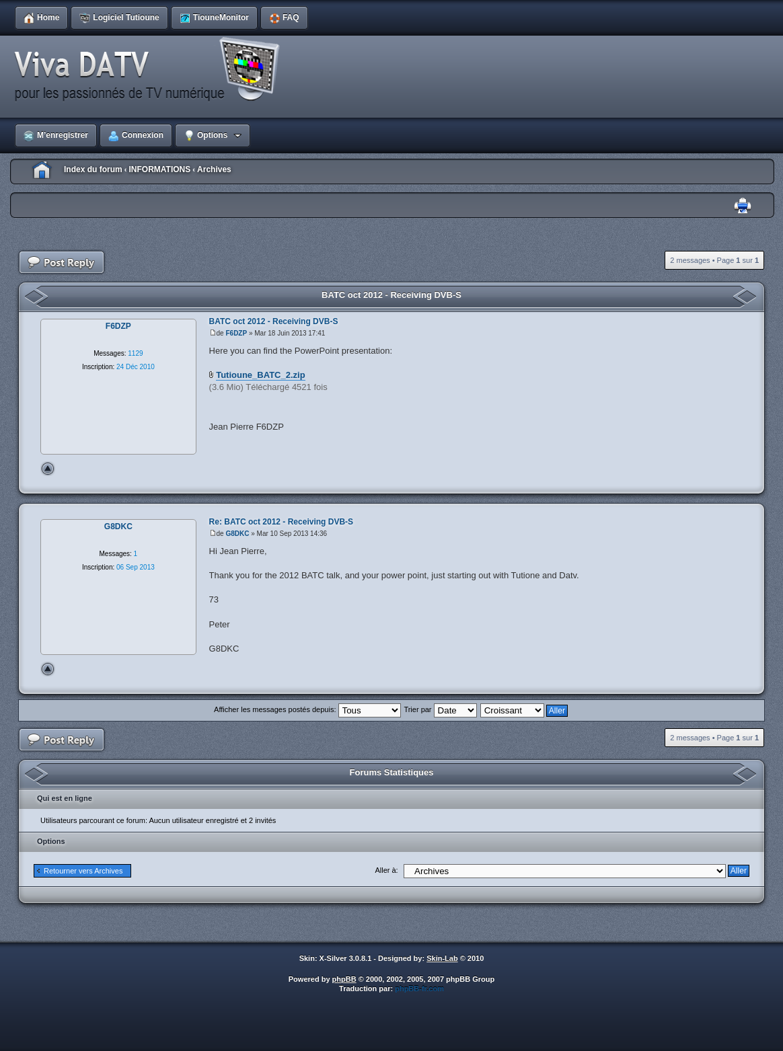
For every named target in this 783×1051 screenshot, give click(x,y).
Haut (47, 468)
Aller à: (386, 870)
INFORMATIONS (159, 169)
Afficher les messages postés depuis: (307, 709)
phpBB (344, 979)
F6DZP (236, 333)
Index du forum (93, 169)
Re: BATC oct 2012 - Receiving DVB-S (281, 522)
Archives (214, 169)
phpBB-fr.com (419, 988)
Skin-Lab (441, 958)
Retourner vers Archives (83, 871)
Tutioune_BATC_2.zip (260, 375)
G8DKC (237, 533)
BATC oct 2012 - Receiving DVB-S (391, 295)
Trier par (440, 709)
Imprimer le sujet (743, 206)
